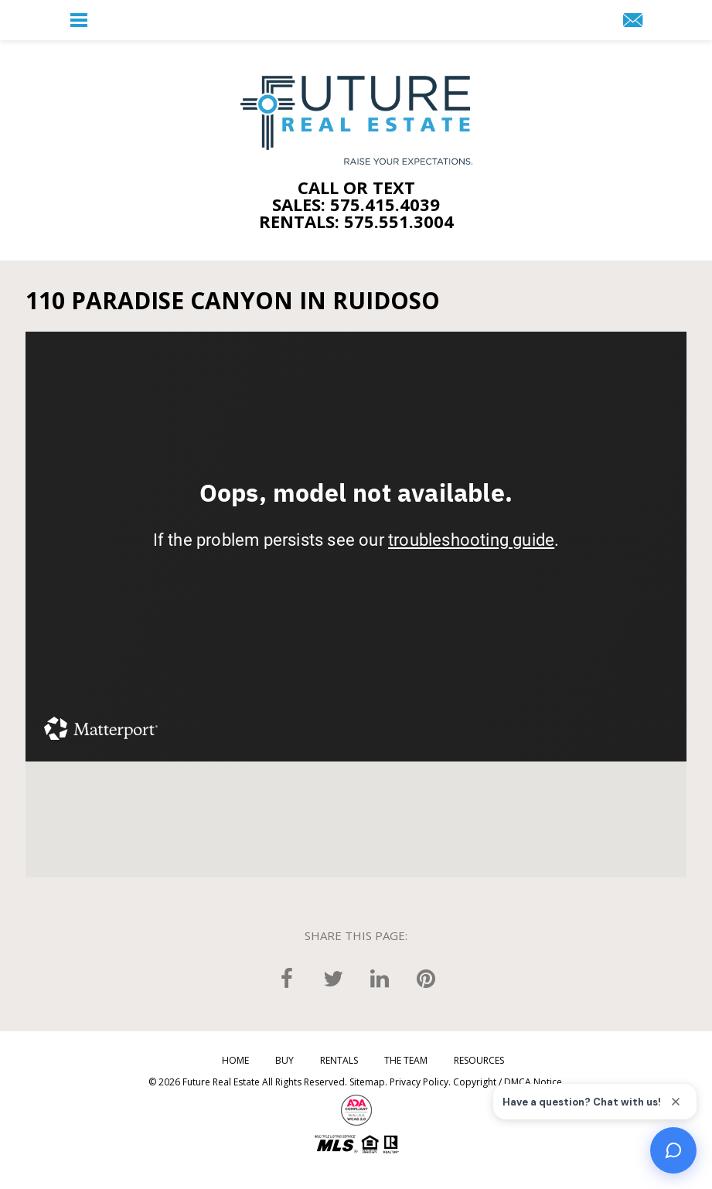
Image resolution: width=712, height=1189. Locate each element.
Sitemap (367, 1081)
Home (235, 1060)
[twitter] (333, 977)
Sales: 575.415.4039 (356, 204)
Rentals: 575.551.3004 (356, 221)
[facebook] (286, 977)
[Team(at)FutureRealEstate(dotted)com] (632, 21)
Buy (284, 1060)
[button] (79, 20)
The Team (406, 1060)
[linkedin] (379, 977)
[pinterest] (426, 977)
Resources (479, 1060)
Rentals (339, 1060)
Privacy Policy (419, 1081)
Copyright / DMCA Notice (507, 1081)
